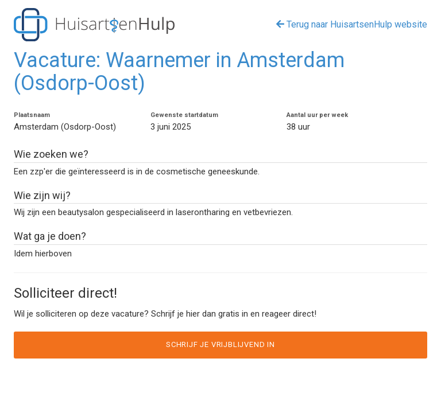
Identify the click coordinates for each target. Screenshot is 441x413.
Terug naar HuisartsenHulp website (351, 24)
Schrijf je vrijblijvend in (220, 344)
